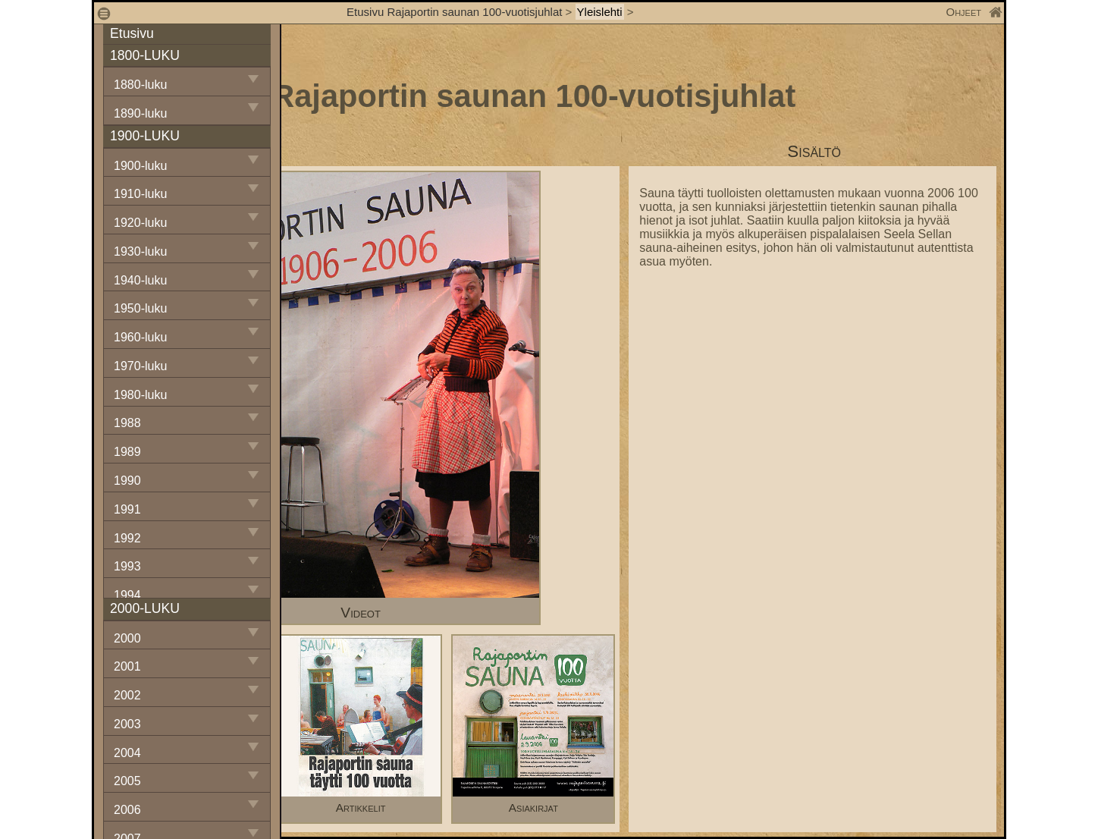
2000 (127, 638)
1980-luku (140, 394)
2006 (127, 809)
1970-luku (140, 366)
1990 (127, 480)
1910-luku (140, 193)
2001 (127, 666)
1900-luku (140, 165)
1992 (127, 538)
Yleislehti (600, 11)
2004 (127, 752)
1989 (127, 451)
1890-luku (140, 113)
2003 (127, 724)
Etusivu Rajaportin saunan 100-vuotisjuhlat (454, 11)
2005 (127, 781)
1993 (127, 566)
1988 (127, 422)
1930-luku (140, 251)
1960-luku (140, 337)
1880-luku (140, 84)
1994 (127, 595)
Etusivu (132, 33)
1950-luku (140, 308)
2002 (127, 695)
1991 (127, 509)
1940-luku (140, 280)
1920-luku (140, 222)
